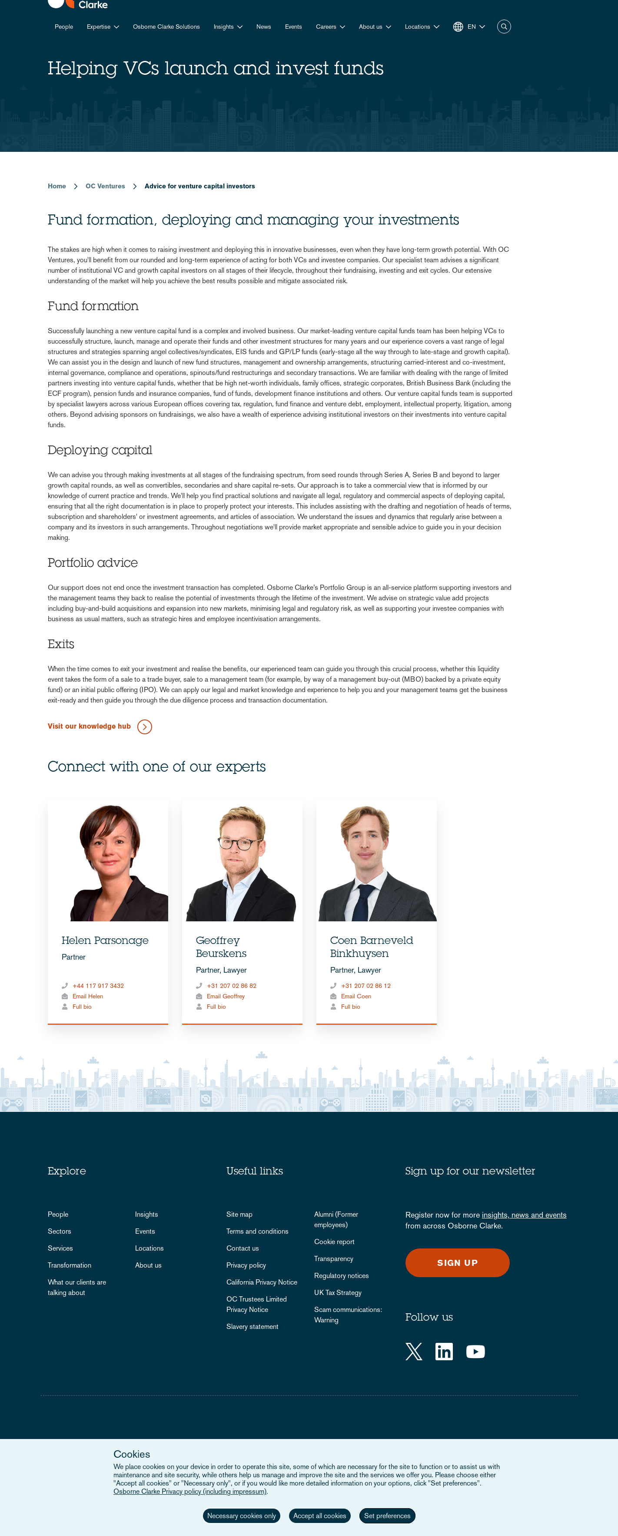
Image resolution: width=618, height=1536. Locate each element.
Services (60, 1248)
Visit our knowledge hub (89, 727)
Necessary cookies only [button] (241, 1516)
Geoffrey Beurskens (221, 948)
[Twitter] (413, 1351)
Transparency (333, 1259)
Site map (239, 1214)
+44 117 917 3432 (98, 986)
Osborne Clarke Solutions (166, 26)
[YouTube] (475, 1351)
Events (293, 26)
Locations (149, 1248)
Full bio (82, 1007)
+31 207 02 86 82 (231, 986)
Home (57, 186)
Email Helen (88, 996)
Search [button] (504, 26)
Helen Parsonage (105, 942)
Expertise (98, 26)
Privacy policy (246, 1265)
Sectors (59, 1231)
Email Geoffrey (226, 996)
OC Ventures (105, 186)
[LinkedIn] (444, 1351)
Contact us (242, 1248)
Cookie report (334, 1242)
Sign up (457, 1263)
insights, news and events (524, 1214)
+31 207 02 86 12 (366, 986)
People (64, 26)
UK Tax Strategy (338, 1292)
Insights (224, 26)
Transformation (69, 1265)
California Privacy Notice (261, 1282)
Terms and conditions (257, 1231)
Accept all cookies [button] (319, 1516)
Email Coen (356, 996)
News (263, 26)
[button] (422, 26)
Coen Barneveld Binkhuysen (371, 948)
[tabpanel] (108, 913)
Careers (326, 26)
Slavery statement (252, 1326)
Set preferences (387, 1516)
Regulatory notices (341, 1276)
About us (370, 26)
